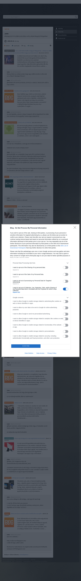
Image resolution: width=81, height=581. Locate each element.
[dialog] (40, 290)
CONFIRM (26, 346)
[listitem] (40, 263)
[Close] (75, 228)
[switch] (65, 267)
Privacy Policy (51, 353)
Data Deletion (29, 353)
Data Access (40, 353)
